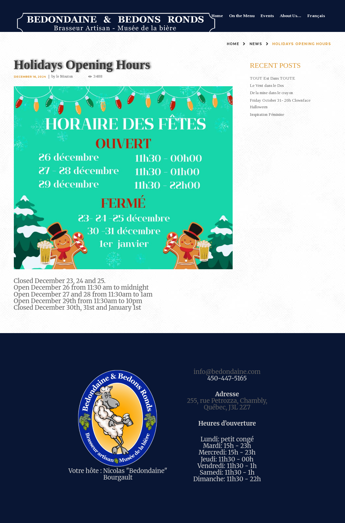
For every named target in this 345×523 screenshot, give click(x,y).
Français (316, 15)
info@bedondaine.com (226, 372)
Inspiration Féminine (267, 114)
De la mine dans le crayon (271, 92)
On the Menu (242, 15)
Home (217, 15)
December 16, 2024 (30, 76)
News (255, 44)
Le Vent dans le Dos (267, 85)
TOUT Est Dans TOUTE (272, 78)
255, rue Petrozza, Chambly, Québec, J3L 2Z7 (227, 404)
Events (267, 15)
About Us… (290, 15)
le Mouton (64, 76)
